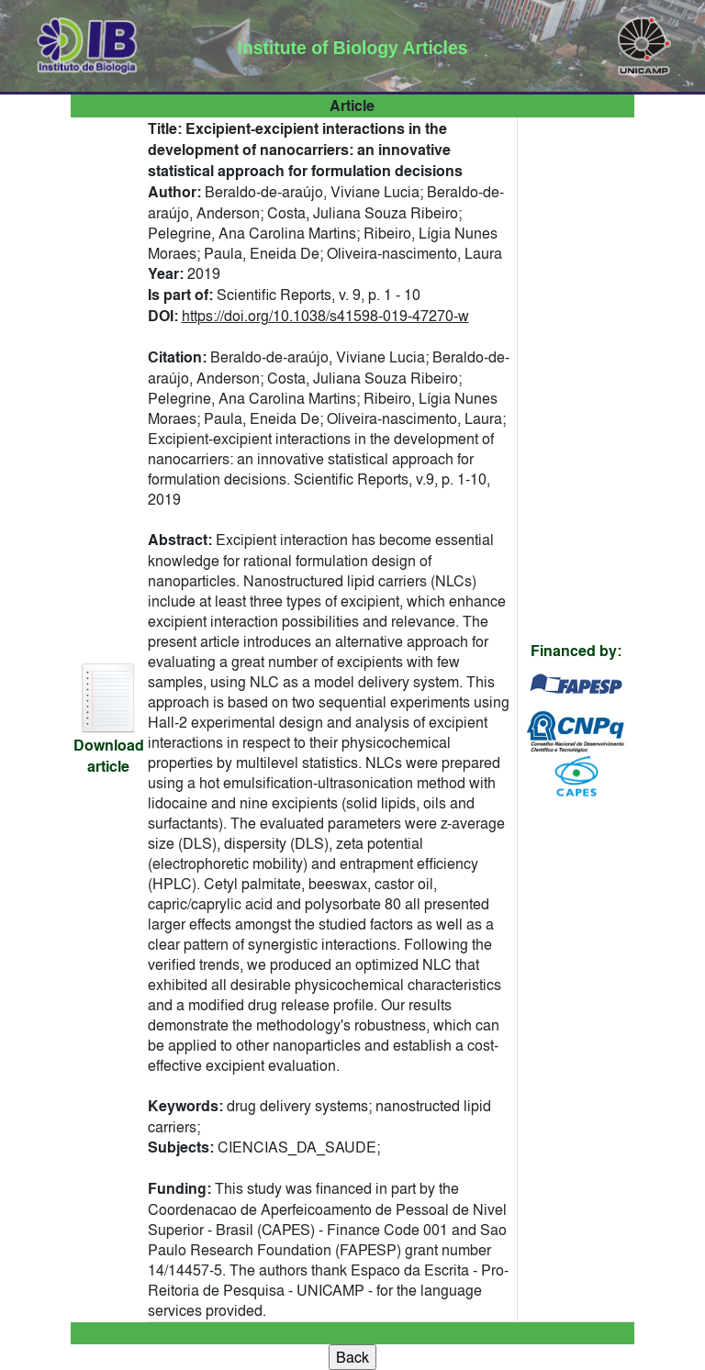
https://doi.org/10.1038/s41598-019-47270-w (325, 316)
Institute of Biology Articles (353, 48)
